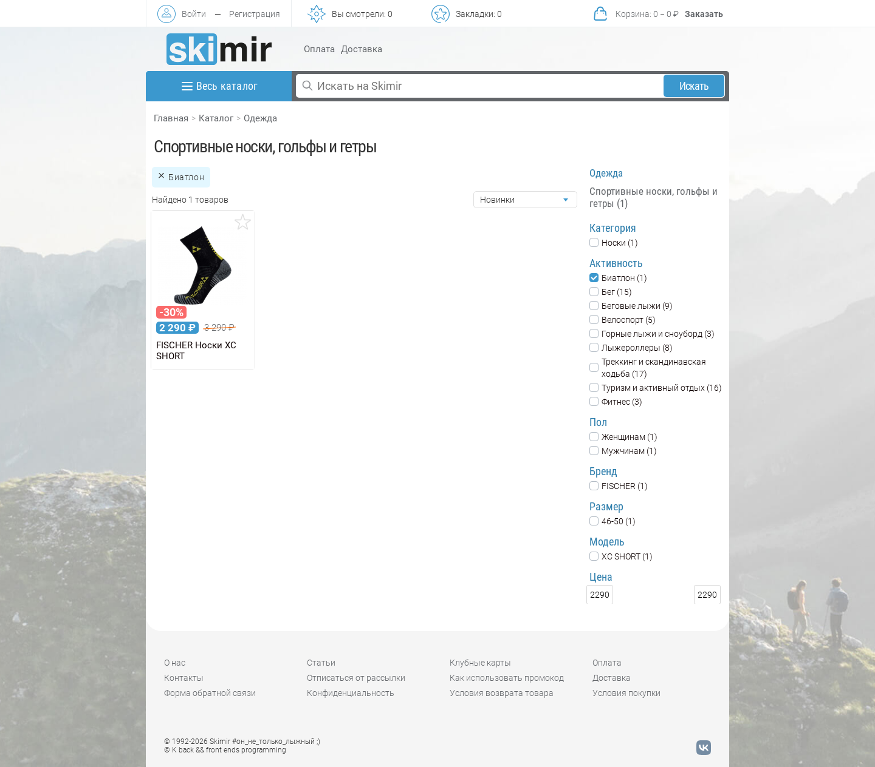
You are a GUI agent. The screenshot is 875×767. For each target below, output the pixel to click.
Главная (171, 118)
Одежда (260, 118)
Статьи (321, 662)
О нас (174, 662)
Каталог (216, 118)
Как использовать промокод (507, 678)
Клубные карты (480, 662)
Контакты (184, 678)
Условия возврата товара (502, 693)
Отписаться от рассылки (356, 678)
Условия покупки (626, 693)
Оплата (319, 49)
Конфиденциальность (350, 693)
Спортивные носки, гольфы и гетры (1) (653, 197)
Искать (694, 85)
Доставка (361, 49)
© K (225, 750)
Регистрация (254, 14)
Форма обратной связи (210, 693)
